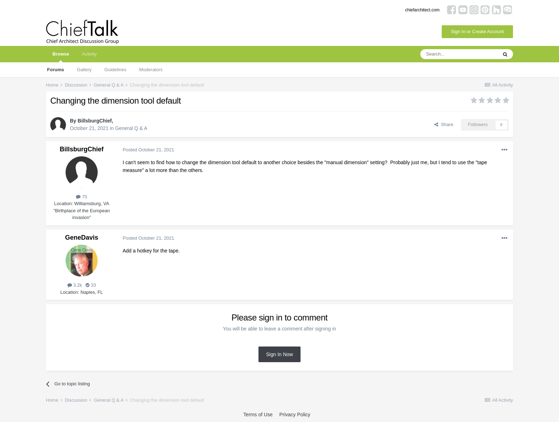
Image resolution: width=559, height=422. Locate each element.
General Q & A (131, 128)
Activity (89, 54)
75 (81, 196)
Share (443, 124)
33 (91, 285)
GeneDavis (81, 237)
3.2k (74, 285)
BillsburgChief (95, 121)
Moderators (151, 69)
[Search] (458, 54)
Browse (60, 56)
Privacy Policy (294, 414)
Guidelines (115, 69)
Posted (148, 149)
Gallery (84, 69)
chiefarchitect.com (422, 9)
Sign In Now (279, 354)
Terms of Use (257, 414)
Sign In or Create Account (477, 31)
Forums (55, 69)
